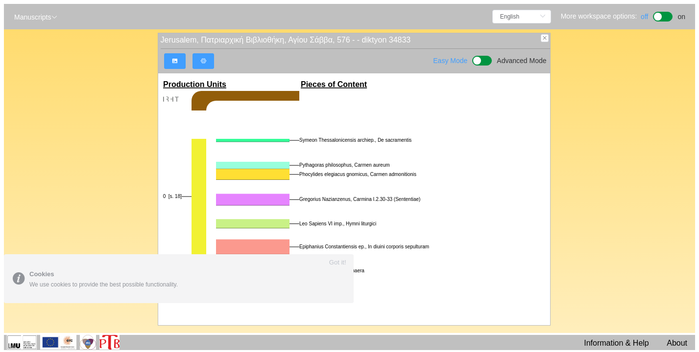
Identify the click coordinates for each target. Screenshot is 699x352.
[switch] (663, 15)
